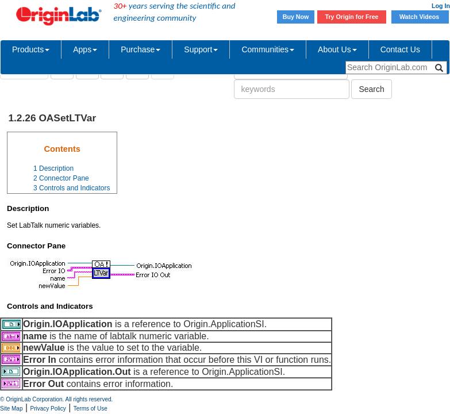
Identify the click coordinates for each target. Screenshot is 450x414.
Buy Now (296, 16)
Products (30, 49)
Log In (441, 5)
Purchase (140, 49)
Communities (267, 49)
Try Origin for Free (352, 16)
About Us (337, 49)
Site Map (11, 408)
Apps (85, 49)
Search (371, 89)
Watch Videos (420, 16)
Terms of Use (90, 408)
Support (201, 49)
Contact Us (400, 49)
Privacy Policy (48, 408)
